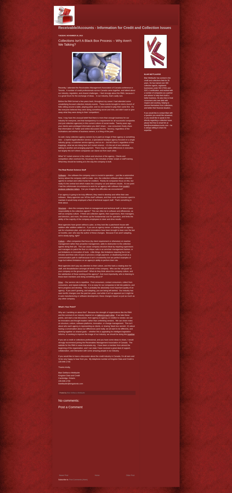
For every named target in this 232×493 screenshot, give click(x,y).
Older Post (130, 475)
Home (97, 475)
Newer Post (63, 475)
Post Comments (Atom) (78, 480)
